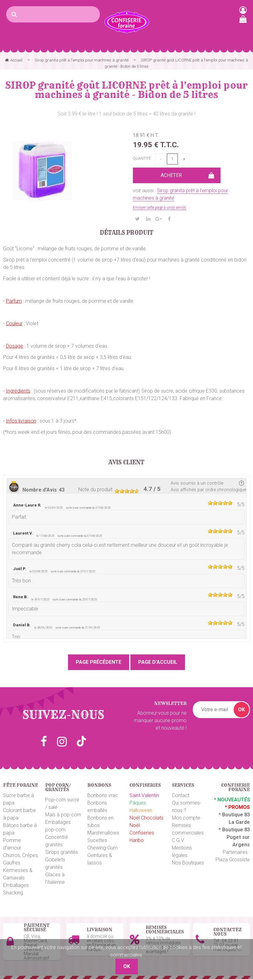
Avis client (126, 462)
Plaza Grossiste (233, 860)
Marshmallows (103, 833)
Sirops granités (61, 852)
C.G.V (178, 840)
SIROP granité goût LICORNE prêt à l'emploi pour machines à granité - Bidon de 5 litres (126, 89)
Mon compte (186, 818)
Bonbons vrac (102, 795)
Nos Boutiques (188, 863)
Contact (180, 795)
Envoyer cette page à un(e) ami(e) (159, 207)
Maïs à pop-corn (63, 815)
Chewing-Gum (102, 848)
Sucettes (97, 840)
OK (241, 709)
